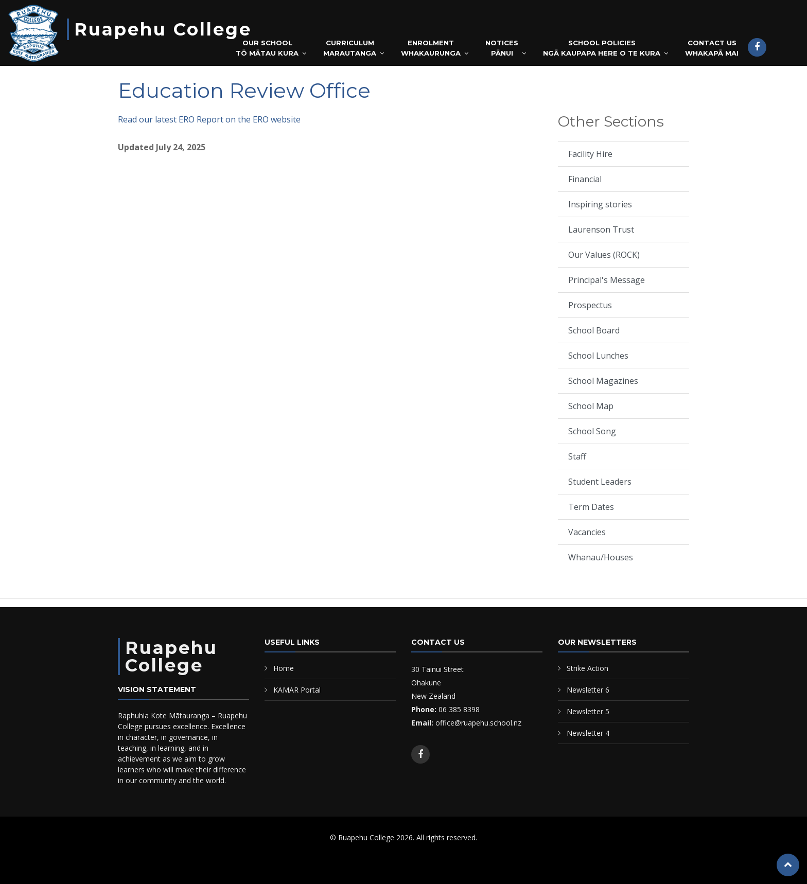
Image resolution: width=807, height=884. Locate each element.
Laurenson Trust (601, 229)
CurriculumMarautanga (349, 48)
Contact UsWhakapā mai (712, 48)
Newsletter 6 (588, 690)
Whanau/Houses (600, 557)
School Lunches (598, 355)
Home (283, 668)
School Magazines (603, 380)
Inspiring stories (600, 204)
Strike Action (587, 668)
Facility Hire (590, 154)
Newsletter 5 (588, 711)
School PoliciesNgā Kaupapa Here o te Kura (601, 48)
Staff (577, 456)
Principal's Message (606, 280)
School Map (590, 406)
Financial (585, 179)
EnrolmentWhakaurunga (431, 48)
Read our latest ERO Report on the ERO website (209, 119)
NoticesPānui (501, 48)
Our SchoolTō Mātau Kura (267, 48)
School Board (594, 330)
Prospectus (590, 305)
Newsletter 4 (588, 733)
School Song (592, 431)
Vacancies (587, 532)
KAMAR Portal (297, 690)
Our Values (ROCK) (604, 254)
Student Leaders (599, 481)
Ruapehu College (163, 29)
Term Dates (591, 506)
